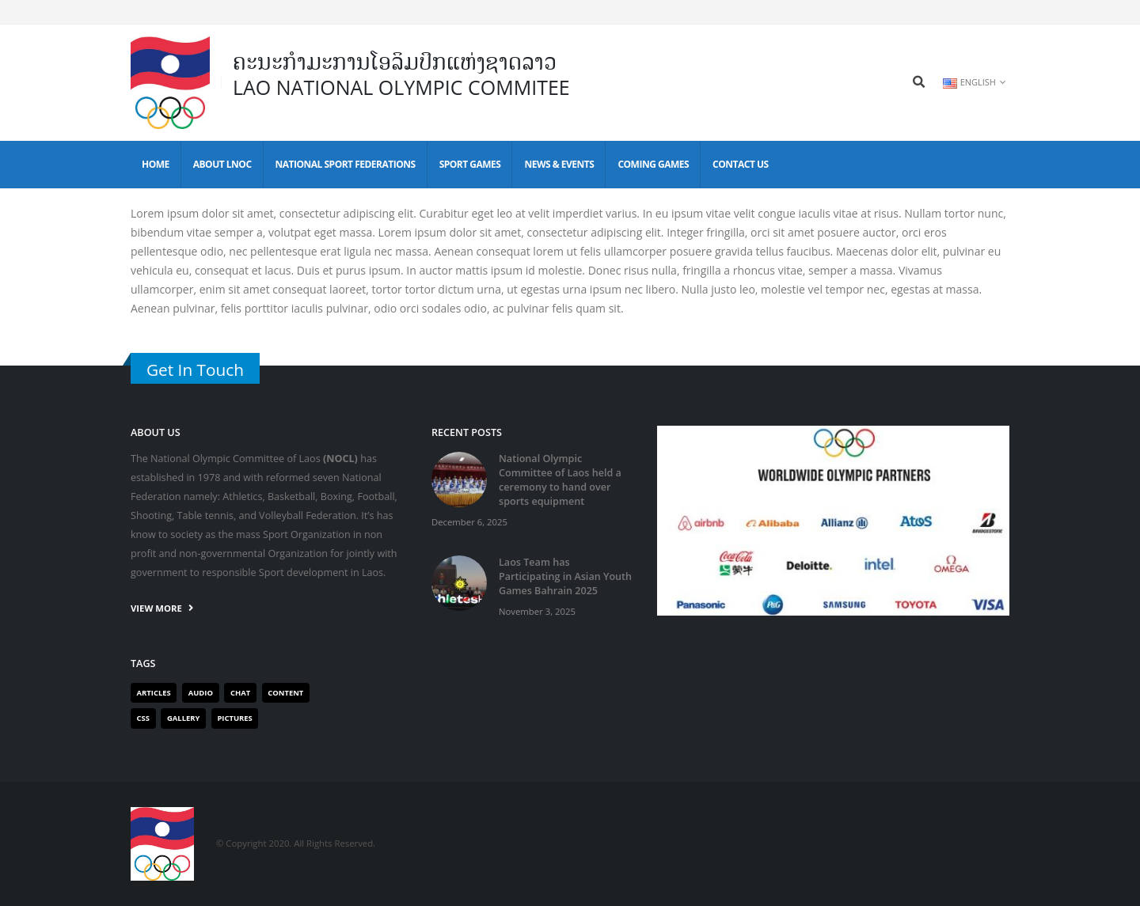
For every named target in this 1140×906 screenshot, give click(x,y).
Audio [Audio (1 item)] (200, 693)
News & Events (559, 164)
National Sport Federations (346, 164)
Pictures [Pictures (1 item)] (234, 718)
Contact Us (740, 164)
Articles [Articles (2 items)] (154, 693)
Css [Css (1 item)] (143, 718)
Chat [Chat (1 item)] (240, 693)
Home (155, 164)
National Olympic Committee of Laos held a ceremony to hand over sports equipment (560, 480)
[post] (459, 479)
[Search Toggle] (919, 82)
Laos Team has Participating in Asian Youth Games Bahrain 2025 (565, 576)
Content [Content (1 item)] (285, 693)
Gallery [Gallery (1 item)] (183, 718)
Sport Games (470, 164)
